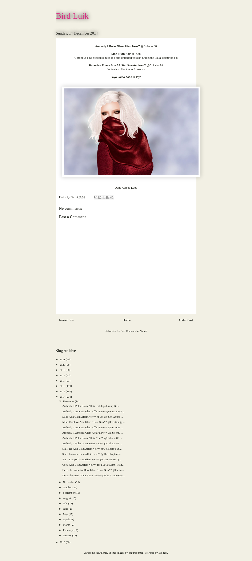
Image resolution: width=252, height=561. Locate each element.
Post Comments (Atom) (133, 331)
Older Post (186, 320)
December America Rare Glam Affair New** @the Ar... (93, 470)
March (67, 524)
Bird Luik (72, 16)
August (67, 498)
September (69, 492)
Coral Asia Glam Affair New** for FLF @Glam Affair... (93, 464)
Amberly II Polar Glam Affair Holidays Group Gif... (91, 405)
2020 (63, 364)
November (69, 482)
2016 (63, 385)
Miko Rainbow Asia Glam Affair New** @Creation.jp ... (93, 421)
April (66, 519)
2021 (63, 359)
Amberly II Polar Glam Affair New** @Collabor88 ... (92, 437)
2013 (63, 542)
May (66, 514)
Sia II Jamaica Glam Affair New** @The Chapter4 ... (91, 453)
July (65, 503)
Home (127, 320)
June (66, 508)
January (67, 535)
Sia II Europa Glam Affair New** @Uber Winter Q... (91, 459)
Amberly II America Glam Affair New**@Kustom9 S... (93, 411)
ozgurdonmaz (136, 552)
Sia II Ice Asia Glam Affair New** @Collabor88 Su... (91, 448)
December (69, 401)
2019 (63, 369)
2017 (63, 380)
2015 (63, 391)
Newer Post (66, 320)
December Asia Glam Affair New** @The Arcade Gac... (93, 475)
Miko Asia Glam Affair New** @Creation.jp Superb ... (92, 416)
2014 (63, 396)
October (67, 487)
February (68, 530)
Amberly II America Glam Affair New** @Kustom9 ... (92, 427)
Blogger (163, 552)
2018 (63, 375)
